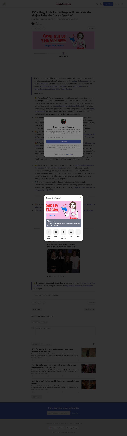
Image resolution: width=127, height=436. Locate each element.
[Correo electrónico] (63, 232)
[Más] (78, 232)
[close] (80, 197)
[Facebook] (56, 232)
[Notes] (71, 232)
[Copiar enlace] (49, 232)
